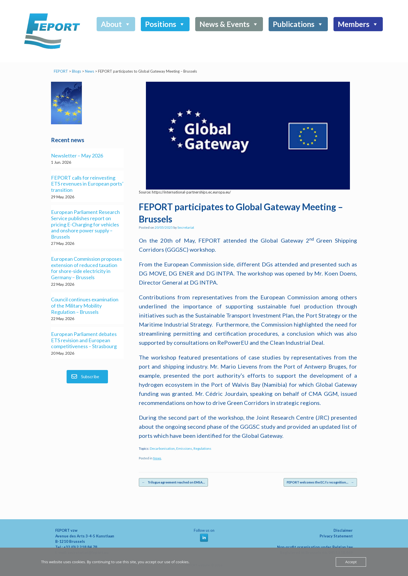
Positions (165, 24)
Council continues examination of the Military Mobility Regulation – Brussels (84, 306)
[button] (376, 38)
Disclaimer (343, 530)
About (116, 24)
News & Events (229, 24)
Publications (298, 24)
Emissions (184, 448)
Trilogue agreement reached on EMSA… (173, 482)
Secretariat (185, 227)
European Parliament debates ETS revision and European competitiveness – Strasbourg (84, 340)
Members (358, 24)
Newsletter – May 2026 (77, 156)
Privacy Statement (336, 536)
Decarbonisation (162, 448)
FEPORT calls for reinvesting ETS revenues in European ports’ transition (87, 184)
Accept (351, 561)
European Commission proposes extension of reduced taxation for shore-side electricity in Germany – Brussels (86, 268)
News (157, 458)
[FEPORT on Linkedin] (204, 538)
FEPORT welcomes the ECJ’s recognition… (320, 482)
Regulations (202, 448)
